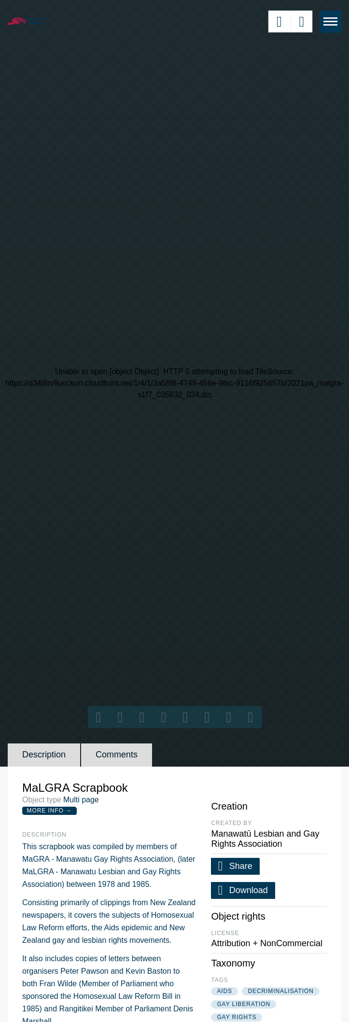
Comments (117, 754)
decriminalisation (280, 991)
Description (44, 754)
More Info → (49, 810)
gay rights (236, 1017)
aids (224, 991)
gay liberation (243, 1004)
